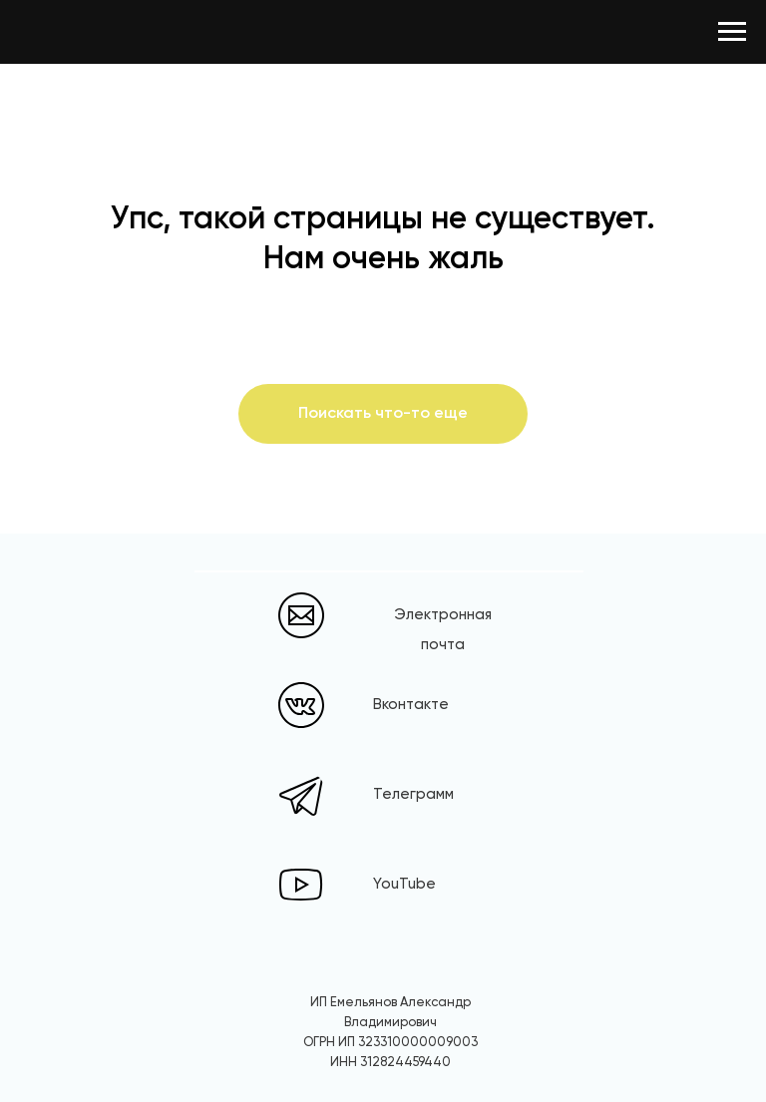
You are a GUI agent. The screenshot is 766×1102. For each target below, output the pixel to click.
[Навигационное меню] (732, 32)
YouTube (404, 884)
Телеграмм (413, 794)
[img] (301, 705)
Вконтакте (411, 704)
